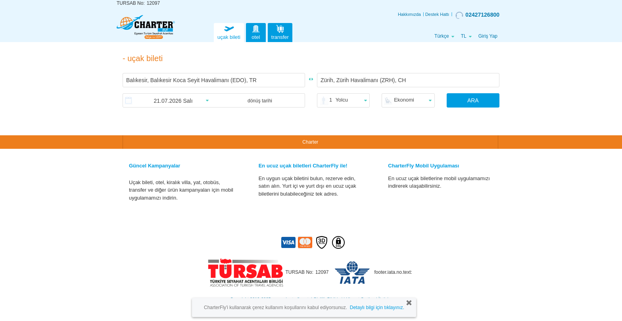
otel (256, 31)
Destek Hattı (437, 14)
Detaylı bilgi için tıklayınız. (377, 307)
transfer (280, 31)
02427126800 (477, 15)
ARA (473, 100)
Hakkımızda (409, 14)
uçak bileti (228, 31)
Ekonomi (404, 100)
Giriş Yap (487, 36)
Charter (310, 142)
